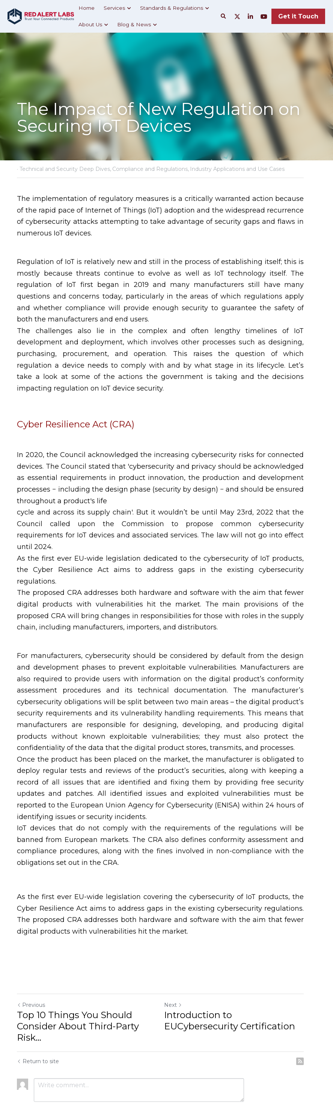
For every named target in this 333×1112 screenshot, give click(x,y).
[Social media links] (237, 17)
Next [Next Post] (179, 970)
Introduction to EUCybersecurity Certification (242, 986)
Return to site (38, 1026)
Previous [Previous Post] (31, 970)
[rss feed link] (312, 1027)
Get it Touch (298, 16)
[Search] (223, 16)
